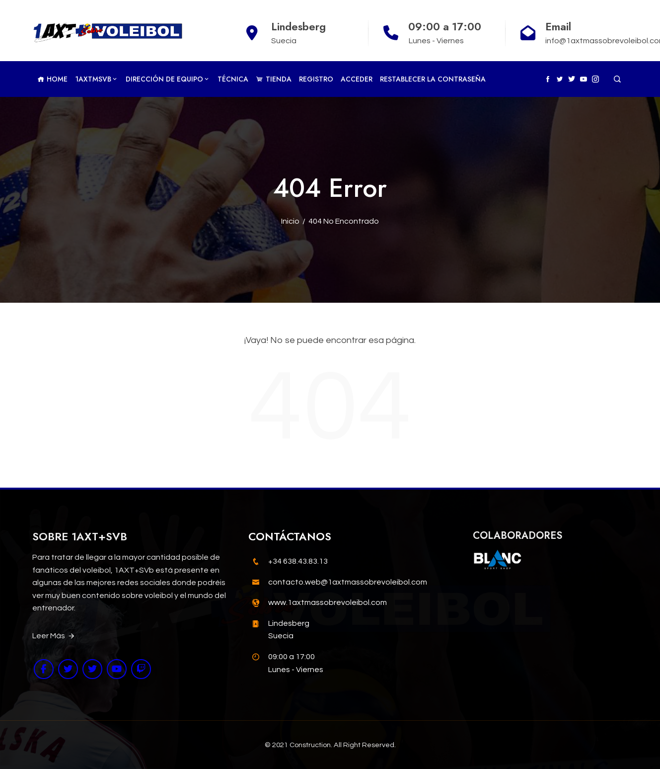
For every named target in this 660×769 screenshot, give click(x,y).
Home (52, 79)
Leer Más (53, 636)
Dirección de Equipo (168, 79)
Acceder (356, 79)
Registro (316, 79)
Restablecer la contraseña (433, 79)
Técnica (233, 79)
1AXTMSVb (96, 79)
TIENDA (274, 79)
